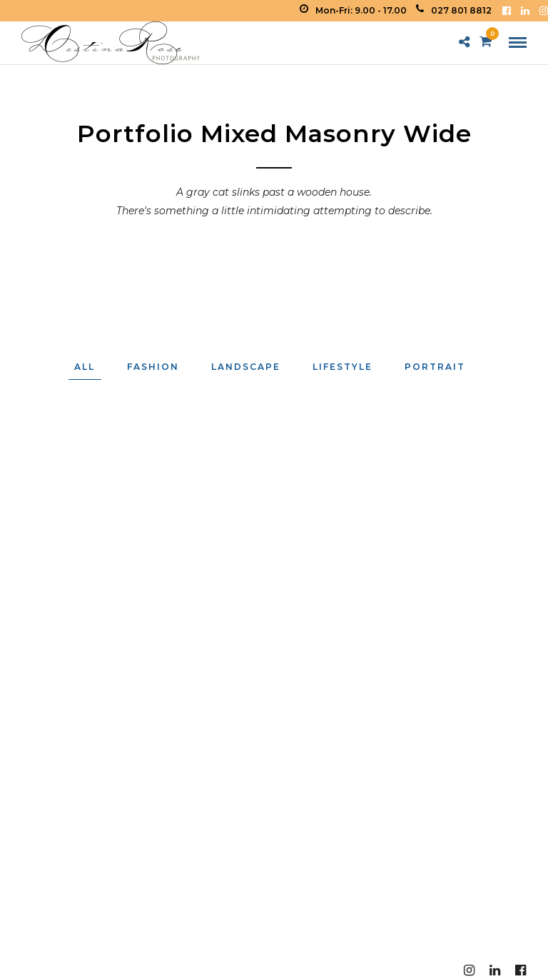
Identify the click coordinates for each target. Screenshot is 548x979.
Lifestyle (342, 366)
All (84, 366)
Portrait (435, 366)
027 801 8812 (454, 10)
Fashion (153, 366)
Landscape (245, 366)
